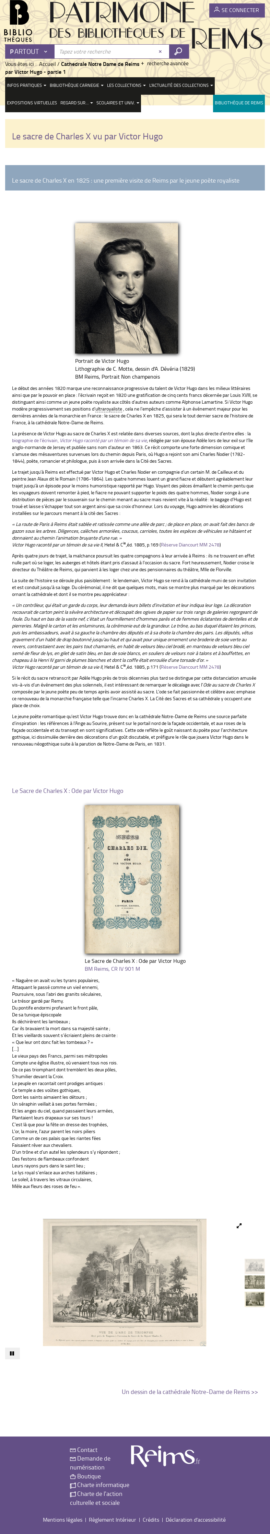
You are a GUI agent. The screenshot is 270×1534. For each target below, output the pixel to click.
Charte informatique (99, 1484)
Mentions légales (62, 1519)
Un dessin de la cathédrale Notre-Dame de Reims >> (190, 1391)
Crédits (151, 1519)
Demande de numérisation (90, 1462)
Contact (83, 1449)
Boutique (85, 1476)
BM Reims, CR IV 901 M (112, 968)
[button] (237, 1225)
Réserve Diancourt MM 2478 (190, 544)
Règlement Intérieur (112, 1519)
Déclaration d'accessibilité (196, 1519)
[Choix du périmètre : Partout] (30, 51)
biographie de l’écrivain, (79, 440)
